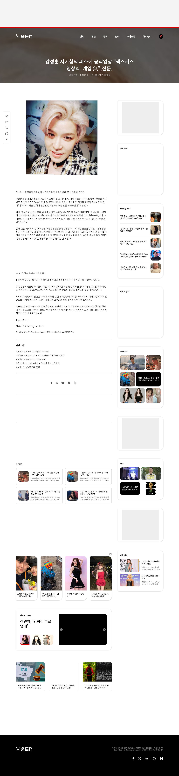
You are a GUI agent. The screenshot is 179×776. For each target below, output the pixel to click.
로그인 (161, 748)
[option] (83, 629)
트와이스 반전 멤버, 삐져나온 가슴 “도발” (33, 351)
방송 (93, 36)
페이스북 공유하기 (51, 383)
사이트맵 (155, 748)
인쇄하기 (6, 133)
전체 (82, 36)
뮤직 (105, 36)
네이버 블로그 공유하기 (68, 383)
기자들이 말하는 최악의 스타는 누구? (31, 359)
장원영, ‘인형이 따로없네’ (35, 624)
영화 (117, 36)
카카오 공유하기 (62, 383)
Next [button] (104, 629)
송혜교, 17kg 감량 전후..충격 (28, 367)
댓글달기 (6, 127)
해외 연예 (123, 555)
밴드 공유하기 (75, 383)
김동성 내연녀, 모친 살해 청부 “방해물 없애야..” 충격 (37, 363)
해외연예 (147, 36)
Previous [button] (61, 629)
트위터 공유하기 (56, 383)
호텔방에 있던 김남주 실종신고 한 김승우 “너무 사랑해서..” (40, 355)
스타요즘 (131, 36)
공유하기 (6, 121)
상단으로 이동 (6, 139)
